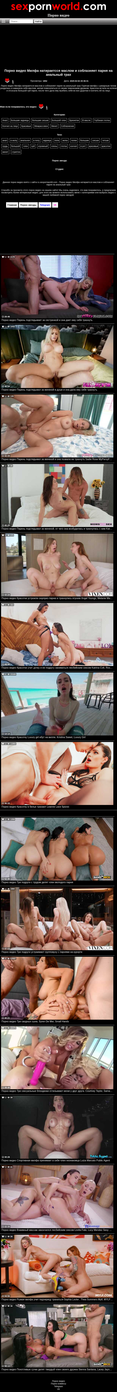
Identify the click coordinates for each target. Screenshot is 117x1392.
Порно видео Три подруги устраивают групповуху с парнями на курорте (42, 952)
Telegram (58, 1386)
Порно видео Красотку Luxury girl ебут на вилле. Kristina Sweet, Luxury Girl (43, 737)
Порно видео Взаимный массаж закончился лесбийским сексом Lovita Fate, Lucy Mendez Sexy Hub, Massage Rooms (57, 1230)
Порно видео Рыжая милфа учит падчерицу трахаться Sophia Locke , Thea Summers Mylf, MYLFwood (57, 1299)
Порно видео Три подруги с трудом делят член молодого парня (37, 882)
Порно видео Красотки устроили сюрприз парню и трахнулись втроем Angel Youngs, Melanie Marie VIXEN (57, 598)
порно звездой (66, 195)
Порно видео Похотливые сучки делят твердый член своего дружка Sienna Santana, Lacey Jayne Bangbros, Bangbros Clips (57, 1369)
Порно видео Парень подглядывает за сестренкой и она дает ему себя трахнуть (47, 320)
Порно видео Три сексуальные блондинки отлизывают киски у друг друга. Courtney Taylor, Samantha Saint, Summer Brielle (57, 1091)
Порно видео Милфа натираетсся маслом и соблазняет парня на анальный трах (58, 72)
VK (58, 1389)
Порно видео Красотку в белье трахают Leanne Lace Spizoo (35, 806)
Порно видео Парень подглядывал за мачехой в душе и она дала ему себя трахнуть (49, 389)
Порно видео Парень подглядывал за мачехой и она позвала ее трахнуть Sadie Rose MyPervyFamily (57, 459)
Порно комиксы (58, 1383)
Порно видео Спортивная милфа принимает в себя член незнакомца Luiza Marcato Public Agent (56, 1160)
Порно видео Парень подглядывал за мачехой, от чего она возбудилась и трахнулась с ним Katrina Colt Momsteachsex (57, 528)
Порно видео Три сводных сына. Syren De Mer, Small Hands (35, 1021)
